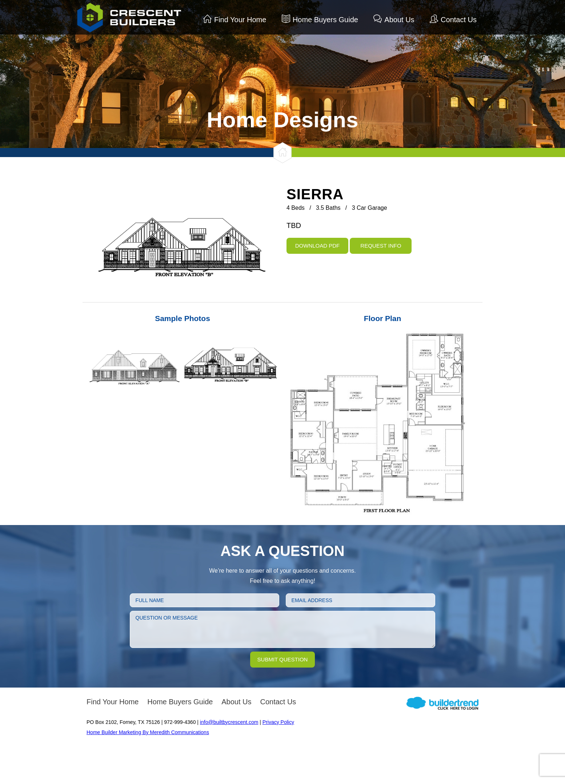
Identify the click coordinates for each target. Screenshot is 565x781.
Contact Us (459, 19)
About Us (399, 19)
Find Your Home (240, 19)
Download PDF (317, 246)
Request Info (380, 246)
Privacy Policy (278, 722)
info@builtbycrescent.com (229, 722)
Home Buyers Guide (325, 19)
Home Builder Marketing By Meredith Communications (148, 732)
